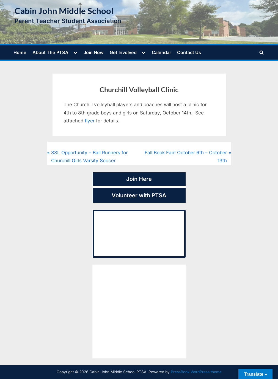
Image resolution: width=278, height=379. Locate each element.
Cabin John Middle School (64, 11)
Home (19, 52)
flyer (90, 120)
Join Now (94, 52)
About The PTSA (50, 52)
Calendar (161, 52)
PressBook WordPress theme (196, 372)
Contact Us (189, 52)
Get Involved (123, 52)
